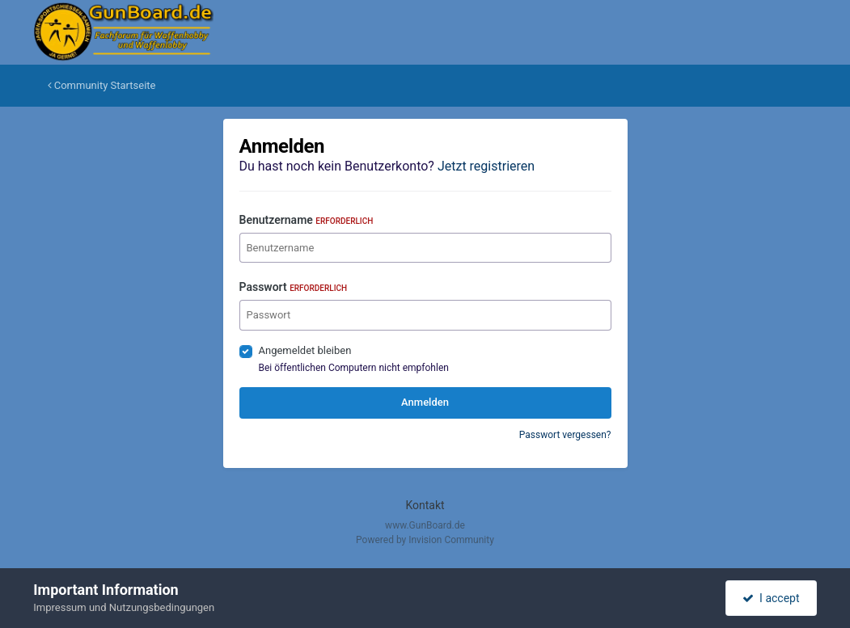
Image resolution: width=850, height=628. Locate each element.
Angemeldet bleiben (305, 350)
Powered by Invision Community (425, 540)
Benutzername (306, 219)
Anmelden (425, 402)
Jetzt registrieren (486, 166)
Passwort (293, 286)
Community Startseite (102, 85)
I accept (770, 598)
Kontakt (424, 505)
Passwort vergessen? (565, 434)
